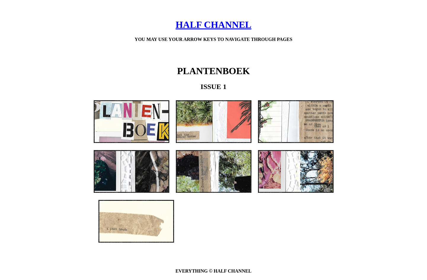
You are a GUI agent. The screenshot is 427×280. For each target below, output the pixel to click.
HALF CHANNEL (213, 24)
